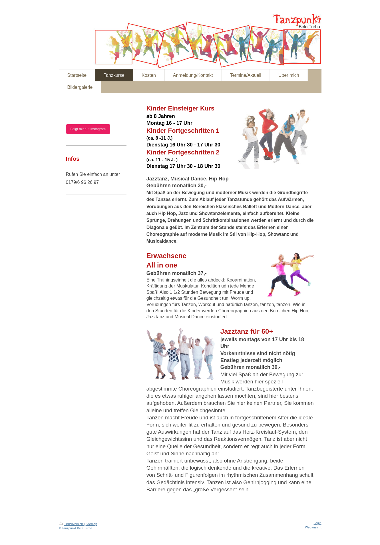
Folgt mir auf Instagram (88, 129)
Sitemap (91, 524)
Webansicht (313, 527)
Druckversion (71, 524)
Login (317, 523)
